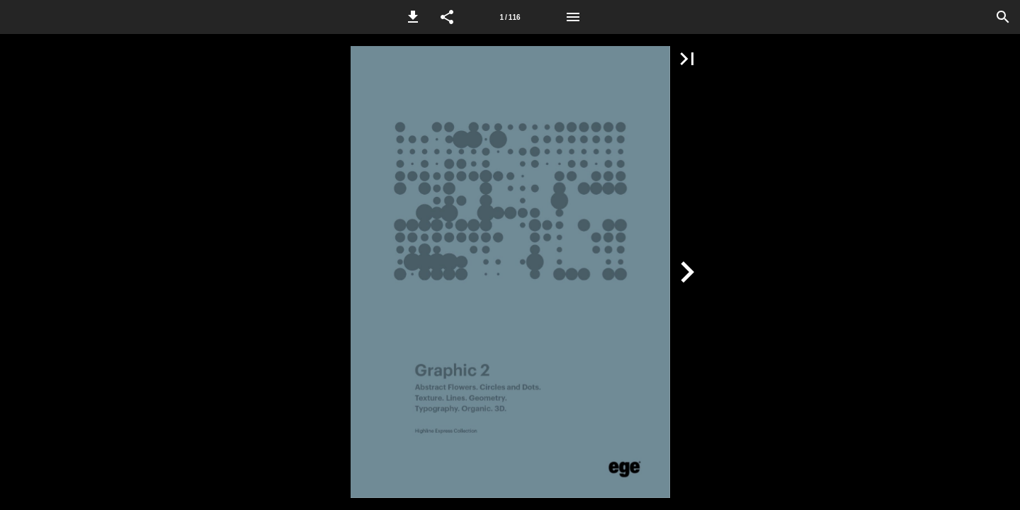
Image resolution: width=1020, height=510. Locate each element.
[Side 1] (510, 17)
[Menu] (573, 17)
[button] (413, 17)
